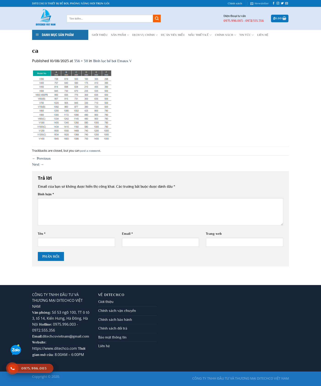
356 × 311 (81, 61)
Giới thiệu (105, 302)
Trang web (214, 233)
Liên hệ (104, 346)
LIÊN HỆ (263, 34)
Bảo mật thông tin (112, 337)
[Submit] (157, 18)
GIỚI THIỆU (100, 34)
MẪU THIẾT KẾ (200, 35)
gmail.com (81, 336)
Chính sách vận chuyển (117, 311)
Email (127, 233)
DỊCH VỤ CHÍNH (145, 35)
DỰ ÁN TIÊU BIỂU (173, 34)
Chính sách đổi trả (112, 328)
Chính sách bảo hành (115, 320)
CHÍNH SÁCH (225, 35)
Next (38, 164)
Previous (41, 159)
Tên (41, 233)
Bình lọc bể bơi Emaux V (112, 61)
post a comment (90, 150)
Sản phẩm (120, 35)
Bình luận (46, 194)
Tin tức (246, 35)
